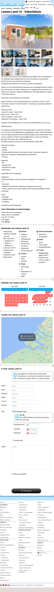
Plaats (3, 397)
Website (7, 222)
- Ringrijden (22, 530)
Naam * (3, 386)
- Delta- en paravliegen (25, 517)
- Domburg (40, 519)
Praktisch (50, 4)
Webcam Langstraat (6, 522)
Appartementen (5, 529)
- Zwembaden (22, 509)
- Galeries (3, 555)
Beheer (39, 552)
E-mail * (3, 401)
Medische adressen (24, 542)
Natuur (2, 582)
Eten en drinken (23, 519)
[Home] (26, 1)
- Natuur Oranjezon (43, 512)
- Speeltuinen (4, 570)
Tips (1, 514)
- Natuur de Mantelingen (44, 517)
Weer (31, 7)
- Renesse (21, 560)
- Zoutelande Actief (24, 527)
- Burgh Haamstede (24, 572)
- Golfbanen (22, 514)
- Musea (2, 552)
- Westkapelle (41, 522)
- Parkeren (21, 540)
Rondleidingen (4, 585)
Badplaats (3, 512)
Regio (27, 7)
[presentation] (27, 486)
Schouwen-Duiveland (25, 557)
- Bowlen (3, 575)
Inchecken (17, 429)
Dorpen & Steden (5, 580)
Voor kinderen (4, 517)
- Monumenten (4, 557)
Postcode (4, 393)
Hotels (2, 537)
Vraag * (3, 447)
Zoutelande (31, 1)
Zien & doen (33, 4)
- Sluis (39, 540)
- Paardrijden (22, 512)
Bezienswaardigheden (7, 549)
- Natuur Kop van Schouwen (23, 576)
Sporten (20, 507)
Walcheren (40, 507)
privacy (22, 589)
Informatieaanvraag (20, 411)
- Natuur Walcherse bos (44, 524)
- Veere (39, 509)
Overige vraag (18, 440)
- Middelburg (41, 532)
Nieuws (20, 550)
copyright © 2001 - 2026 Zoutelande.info (34, 589)
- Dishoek (40, 527)
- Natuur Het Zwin (42, 545)
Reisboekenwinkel (24, 547)
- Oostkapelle (41, 514)
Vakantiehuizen (5, 539)
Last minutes (4, 542)
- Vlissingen (40, 530)
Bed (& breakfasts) (6, 532)
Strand (27, 4)
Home (2, 507)
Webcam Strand (5, 524)
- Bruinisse (21, 565)
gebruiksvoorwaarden (15, 589)
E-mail (7, 219)
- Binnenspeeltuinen (6, 572)
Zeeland (21, 555)
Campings (3, 534)
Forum (20, 545)
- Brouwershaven (23, 562)
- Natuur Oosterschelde (25, 570)
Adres (3, 390)
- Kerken (2, 560)
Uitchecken (17, 433)
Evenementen (42, 4)
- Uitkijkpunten (4, 565)
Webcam (38, 1)
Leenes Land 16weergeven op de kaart (27, 337)
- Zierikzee (21, 567)
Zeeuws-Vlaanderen (43, 535)
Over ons (40, 555)
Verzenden (26, 495)
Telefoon (4, 405)
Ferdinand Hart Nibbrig (25, 532)
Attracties (3, 567)
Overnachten (45, 1)
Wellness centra (5, 577)
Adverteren (40, 550)
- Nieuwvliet (40, 537)
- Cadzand (40, 542)
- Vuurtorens (4, 562)
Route (20, 537)
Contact (39, 560)
